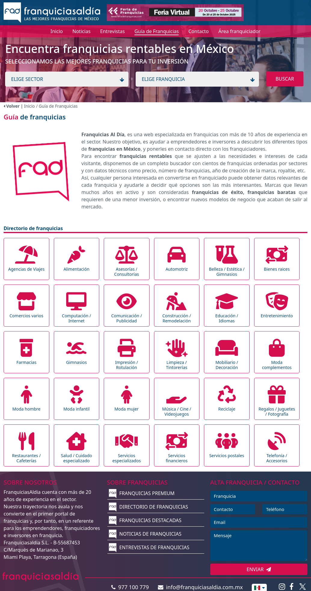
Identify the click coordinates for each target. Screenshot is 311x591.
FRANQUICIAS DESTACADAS (145, 520)
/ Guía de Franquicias (57, 106)
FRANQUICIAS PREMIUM (141, 493)
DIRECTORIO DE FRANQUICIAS (148, 506)
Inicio (29, 106)
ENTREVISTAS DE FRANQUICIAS (149, 547)
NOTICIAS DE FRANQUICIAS (145, 534)
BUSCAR (285, 78)
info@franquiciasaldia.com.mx (200, 587)
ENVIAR (259, 569)
